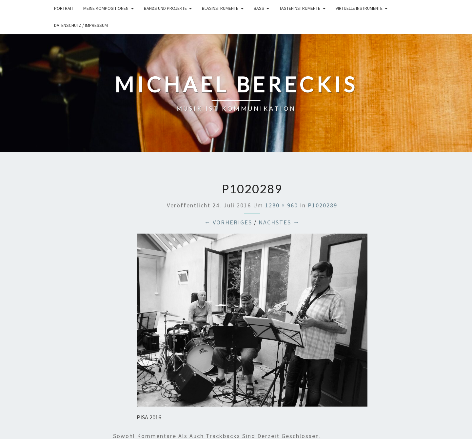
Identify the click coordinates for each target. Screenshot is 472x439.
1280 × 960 (281, 205)
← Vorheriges (228, 222)
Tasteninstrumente (299, 8)
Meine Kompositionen (105, 8)
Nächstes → (279, 222)
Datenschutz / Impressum (81, 25)
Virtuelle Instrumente (359, 8)
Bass (259, 8)
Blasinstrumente (220, 8)
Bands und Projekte (165, 8)
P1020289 (322, 205)
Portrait (63, 8)
